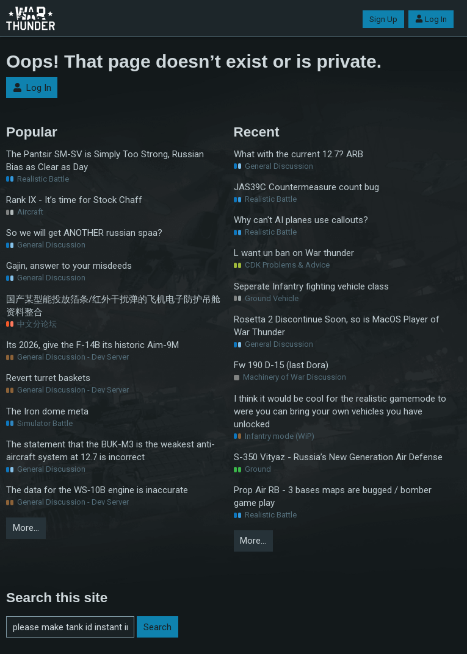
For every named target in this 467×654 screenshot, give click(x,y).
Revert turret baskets (48, 377)
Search (157, 627)
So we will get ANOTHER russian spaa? (84, 232)
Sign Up (383, 19)
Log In (431, 19)
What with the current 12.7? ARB (298, 154)
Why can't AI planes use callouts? (301, 220)
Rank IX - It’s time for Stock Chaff (74, 199)
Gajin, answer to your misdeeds (69, 265)
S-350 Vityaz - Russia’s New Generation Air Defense (338, 457)
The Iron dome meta (47, 411)
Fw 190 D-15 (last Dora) (281, 365)
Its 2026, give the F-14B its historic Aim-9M (92, 344)
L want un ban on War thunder (294, 252)
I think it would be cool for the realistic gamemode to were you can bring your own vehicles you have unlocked (340, 411)
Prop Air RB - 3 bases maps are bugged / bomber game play (333, 496)
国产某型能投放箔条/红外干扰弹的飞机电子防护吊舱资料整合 (113, 306)
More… (26, 527)
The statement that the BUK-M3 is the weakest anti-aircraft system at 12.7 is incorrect (110, 451)
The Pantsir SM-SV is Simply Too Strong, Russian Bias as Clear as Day (105, 160)
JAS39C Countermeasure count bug (306, 187)
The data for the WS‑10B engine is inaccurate (97, 490)
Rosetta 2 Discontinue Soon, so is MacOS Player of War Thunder (337, 326)
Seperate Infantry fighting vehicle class (311, 286)
